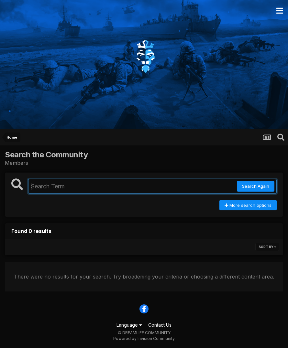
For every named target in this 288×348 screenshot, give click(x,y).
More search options (248, 205)
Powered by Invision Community (144, 338)
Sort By (267, 247)
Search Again (255, 186)
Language (129, 325)
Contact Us (160, 325)
